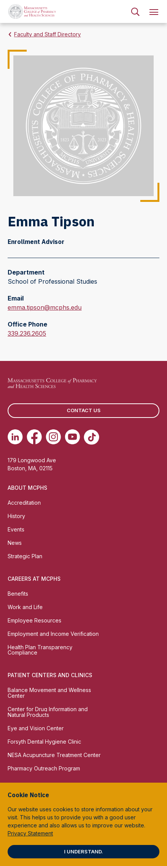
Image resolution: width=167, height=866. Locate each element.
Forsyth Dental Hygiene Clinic (44, 741)
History (16, 516)
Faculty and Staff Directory (47, 34)
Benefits (18, 593)
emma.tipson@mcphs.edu (45, 307)
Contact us (84, 410)
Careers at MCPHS (34, 578)
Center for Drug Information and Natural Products (48, 712)
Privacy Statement (30, 833)
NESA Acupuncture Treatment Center (54, 755)
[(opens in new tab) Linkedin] (15, 437)
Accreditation (24, 502)
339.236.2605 (27, 333)
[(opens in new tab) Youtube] (72, 437)
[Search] (135, 11)
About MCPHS (27, 487)
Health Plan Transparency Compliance (40, 650)
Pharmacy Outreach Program (44, 768)
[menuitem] (135, 11)
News (15, 542)
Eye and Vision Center (36, 728)
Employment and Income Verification (53, 633)
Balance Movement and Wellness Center (49, 693)
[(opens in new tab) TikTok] (91, 437)
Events (16, 529)
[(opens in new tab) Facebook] (34, 437)
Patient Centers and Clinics (50, 675)
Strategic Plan (25, 556)
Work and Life (25, 607)
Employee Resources (34, 620)
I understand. (83, 851)
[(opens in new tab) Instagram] (53, 437)
